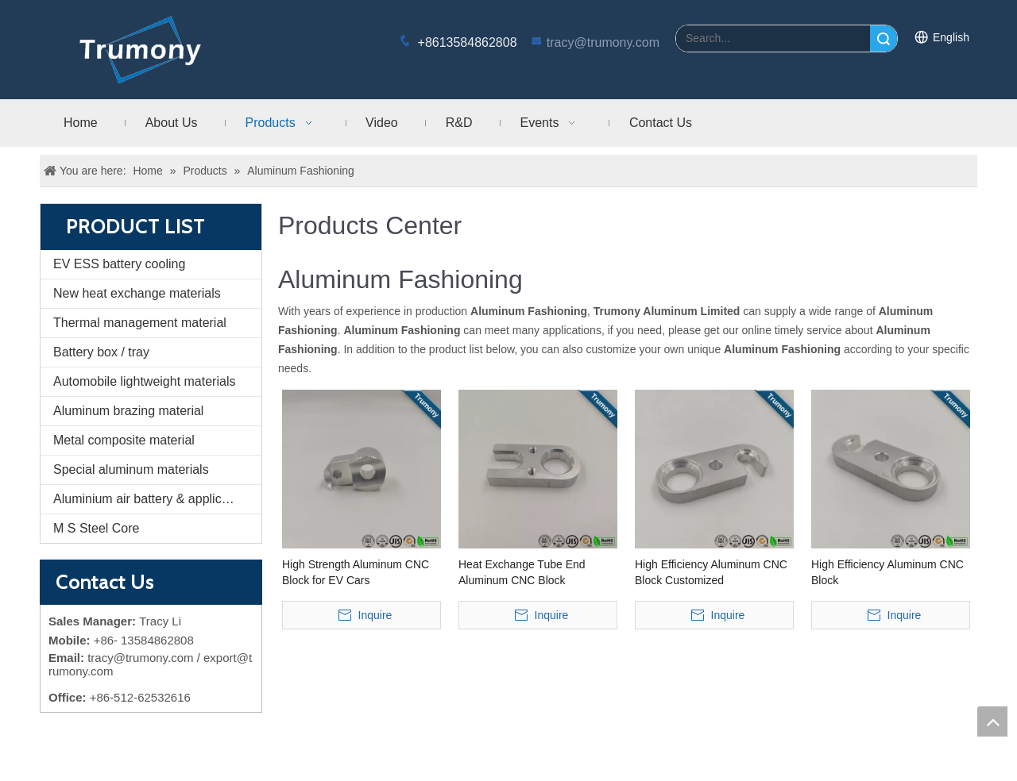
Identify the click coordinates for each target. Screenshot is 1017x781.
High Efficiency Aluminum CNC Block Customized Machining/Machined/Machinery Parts (713, 573)
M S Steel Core (96, 528)
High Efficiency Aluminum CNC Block (887, 572)
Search (883, 38)
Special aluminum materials (131, 469)
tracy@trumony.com (603, 42)
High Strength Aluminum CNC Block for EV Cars (355, 572)
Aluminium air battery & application (151, 499)
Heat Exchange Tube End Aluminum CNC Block (522, 572)
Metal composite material (124, 440)
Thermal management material (139, 322)
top (992, 721)
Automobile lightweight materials (144, 381)
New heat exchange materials (137, 293)
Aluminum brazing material (128, 410)
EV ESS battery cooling (119, 264)
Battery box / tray (101, 352)
